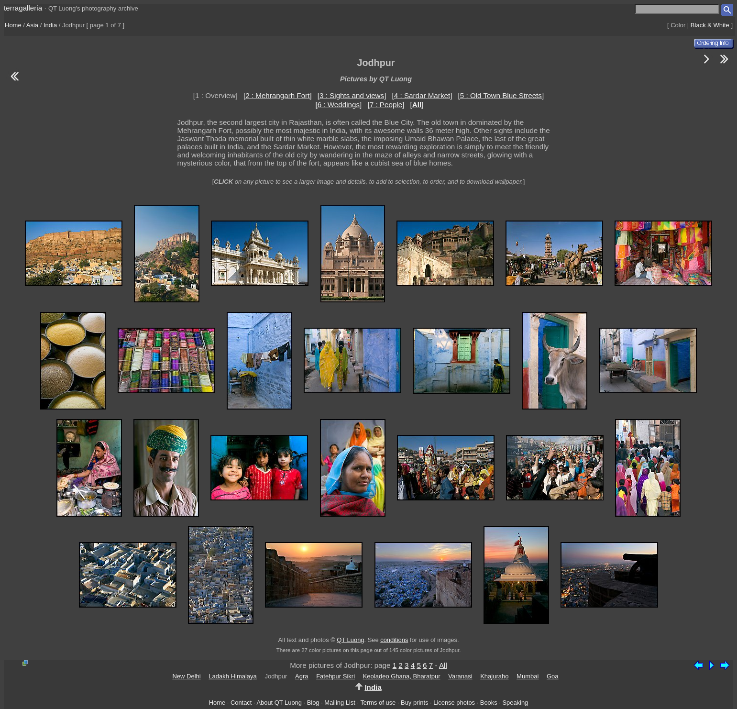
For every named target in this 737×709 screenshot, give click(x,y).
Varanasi (460, 676)
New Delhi (186, 676)
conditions (394, 639)
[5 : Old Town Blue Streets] (501, 95)
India (50, 25)
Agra (301, 676)
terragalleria (23, 8)
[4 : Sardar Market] (422, 95)
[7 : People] (386, 104)
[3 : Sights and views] (352, 95)
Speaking (515, 702)
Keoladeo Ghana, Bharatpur (401, 676)
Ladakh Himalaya (232, 676)
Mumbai (528, 676)
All (443, 665)
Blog (313, 702)
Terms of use (378, 702)
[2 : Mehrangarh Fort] (277, 95)
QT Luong (350, 639)
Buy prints (414, 702)
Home (13, 25)
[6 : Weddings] (338, 104)
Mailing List (339, 702)
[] (417, 104)
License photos (454, 702)
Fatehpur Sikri (335, 676)
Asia (32, 25)
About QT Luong (278, 702)
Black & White (710, 25)
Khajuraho (494, 676)
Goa (553, 676)
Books (488, 702)
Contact (241, 702)
